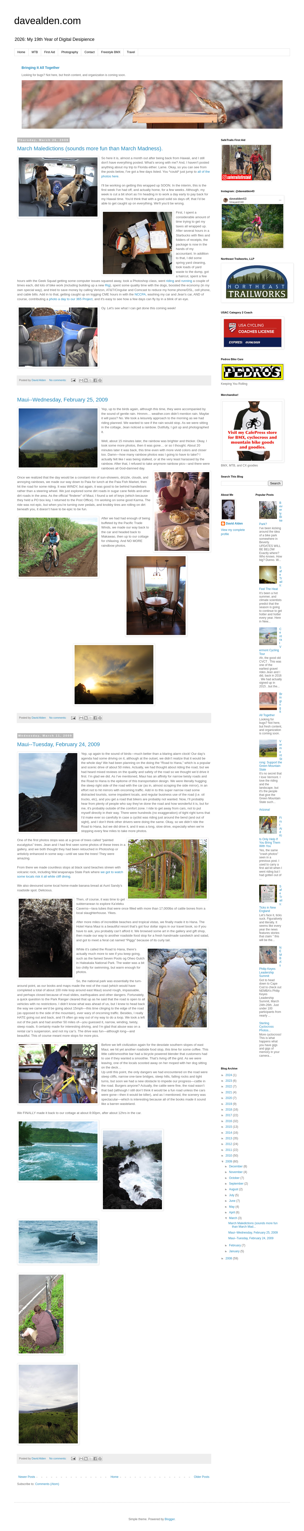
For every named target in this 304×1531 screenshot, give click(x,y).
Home (21, 52)
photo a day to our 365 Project (71, 299)
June (232, 1201)
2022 (229, 1086)
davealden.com (47, 20)
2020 (229, 1098)
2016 (229, 1121)
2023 (229, 1081)
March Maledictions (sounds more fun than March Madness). (90, 148)
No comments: (58, 380)
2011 (229, 1150)
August (234, 1189)
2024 (229, 1075)
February (235, 1245)
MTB (35, 52)
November (236, 1172)
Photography (69, 52)
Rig (107, 285)
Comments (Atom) (47, 1484)
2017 (229, 1115)
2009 (229, 1161)
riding (170, 281)
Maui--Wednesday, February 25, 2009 (62, 400)
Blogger (170, 1519)
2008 (229, 1258)
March (233, 1218)
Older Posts (201, 1477)
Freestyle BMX (111, 52)
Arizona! (264, 809)
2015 (229, 1127)
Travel (131, 52)
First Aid (49, 52)
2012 (229, 1144)
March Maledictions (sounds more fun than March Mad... (252, 1225)
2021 (229, 1092)
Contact (89, 52)
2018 (229, 1109)
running (186, 281)
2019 (229, 1104)
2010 (229, 1155)
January (234, 1251)
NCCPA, (141, 294)
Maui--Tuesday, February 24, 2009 (58, 744)
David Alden (234, 523)
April (232, 1212)
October (234, 1178)
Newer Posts (26, 1477)
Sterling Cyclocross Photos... (266, 1026)
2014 (229, 1132)
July (232, 1195)
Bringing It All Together (41, 68)
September (236, 1183)
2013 (229, 1138)
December (236, 1166)
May (232, 1206)
